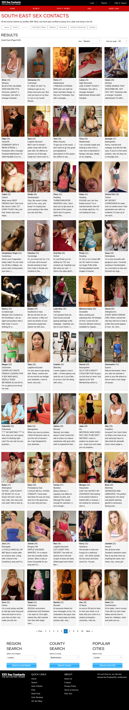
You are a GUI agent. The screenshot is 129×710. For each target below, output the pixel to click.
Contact (67, 683)
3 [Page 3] (53, 631)
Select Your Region (22, 656)
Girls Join (68, 694)
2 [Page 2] (49, 631)
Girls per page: (111, 41)
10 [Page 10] (82, 631)
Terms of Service (71, 690)
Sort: (80, 41)
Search (6, 27)
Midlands (52, 27)
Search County (64, 665)
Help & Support (119, 3)
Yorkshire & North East (78, 27)
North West (63, 27)
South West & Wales (39, 27)
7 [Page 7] (69, 631)
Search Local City (107, 665)
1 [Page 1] (45, 631)
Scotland (92, 27)
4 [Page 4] (57, 631)
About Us (68, 679)
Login (90, 3)
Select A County (65, 656)
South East (25, 27)
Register (103, 3)
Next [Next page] (90, 631)
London (15, 27)
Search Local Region (21, 665)
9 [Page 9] (77, 631)
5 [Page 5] (61, 631)
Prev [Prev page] (40, 631)
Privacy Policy (70, 686)
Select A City (108, 656)
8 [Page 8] (73, 631)
